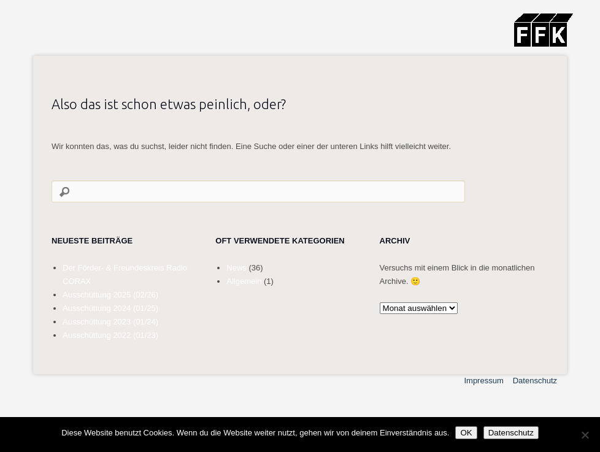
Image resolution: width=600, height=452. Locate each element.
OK (466, 432)
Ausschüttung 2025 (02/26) (110, 294)
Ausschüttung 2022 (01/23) (110, 335)
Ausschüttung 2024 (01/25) (110, 308)
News (236, 267)
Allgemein (243, 281)
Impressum (483, 380)
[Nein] (585, 435)
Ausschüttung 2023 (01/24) (110, 321)
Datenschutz (535, 380)
